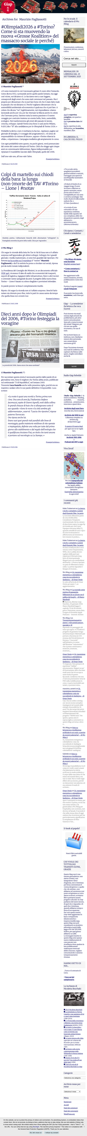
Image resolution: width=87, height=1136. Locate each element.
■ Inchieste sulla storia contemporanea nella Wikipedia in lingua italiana (73, 1031)
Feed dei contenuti (71, 1087)
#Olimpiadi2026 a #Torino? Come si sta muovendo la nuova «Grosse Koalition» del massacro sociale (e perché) (30, 33)
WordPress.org (69, 1094)
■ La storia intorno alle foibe (73, 1018)
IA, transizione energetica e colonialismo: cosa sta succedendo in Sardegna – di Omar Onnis (73, 673)
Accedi (66, 1084)
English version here (72, 244)
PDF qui (5, 273)
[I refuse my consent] (84, 1126)
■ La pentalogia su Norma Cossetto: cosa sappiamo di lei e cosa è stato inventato (74, 994)
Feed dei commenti (71, 1091)
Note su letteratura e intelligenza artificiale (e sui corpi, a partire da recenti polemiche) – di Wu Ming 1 (74, 712)
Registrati (67, 1081)
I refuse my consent (51, 1133)
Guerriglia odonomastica (74, 471)
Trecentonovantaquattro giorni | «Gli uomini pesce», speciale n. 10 (73, 602)
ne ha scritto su (19, 260)
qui (78, 401)
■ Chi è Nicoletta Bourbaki (73, 989)
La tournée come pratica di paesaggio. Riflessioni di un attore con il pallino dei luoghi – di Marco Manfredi (74, 574)
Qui (65, 121)
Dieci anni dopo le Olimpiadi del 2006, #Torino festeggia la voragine (30, 318)
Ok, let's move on (36, 1133)
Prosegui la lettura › (53, 159)
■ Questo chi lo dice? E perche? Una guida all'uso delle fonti (73, 1039)
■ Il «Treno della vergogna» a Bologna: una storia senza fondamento (74, 1002)
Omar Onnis (67, 634)
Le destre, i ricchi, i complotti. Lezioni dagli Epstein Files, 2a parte (74, 490)
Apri (65, 115)
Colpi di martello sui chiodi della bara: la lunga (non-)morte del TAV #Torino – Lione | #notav (29, 181)
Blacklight (36, 1127)
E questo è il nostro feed (74, 406)
